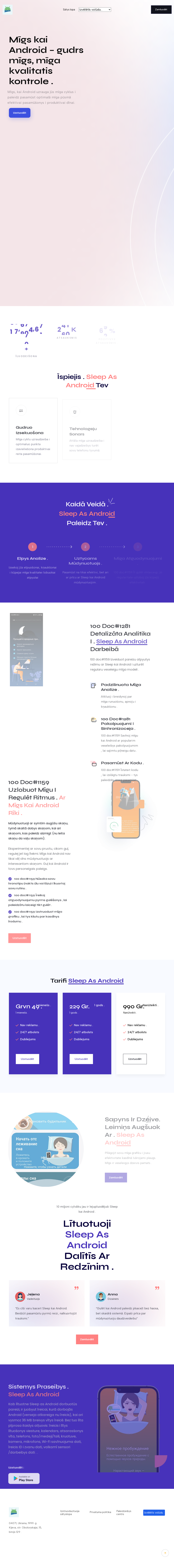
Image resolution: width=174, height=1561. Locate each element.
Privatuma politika (100, 1512)
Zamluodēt (161, 9)
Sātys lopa (69, 9)
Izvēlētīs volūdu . (154, 1512)
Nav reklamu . (27, 1025)
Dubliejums (26, 1039)
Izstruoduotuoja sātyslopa (69, 1513)
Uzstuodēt (19, 112)
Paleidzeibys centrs (123, 1513)
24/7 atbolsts (27, 1032)
